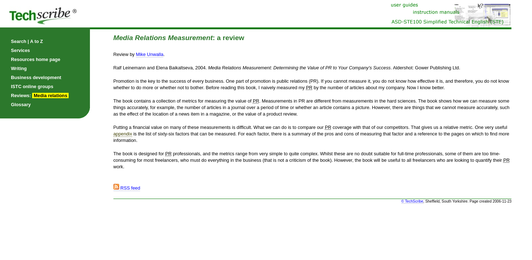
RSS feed (126, 188)
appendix (122, 133)
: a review (179, 38)
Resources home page (35, 59)
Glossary (21, 104)
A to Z (36, 41)
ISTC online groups (32, 86)
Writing (19, 68)
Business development (36, 77)
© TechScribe (412, 201)
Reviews (20, 95)
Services (20, 50)
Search (18, 41)
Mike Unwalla (149, 54)
